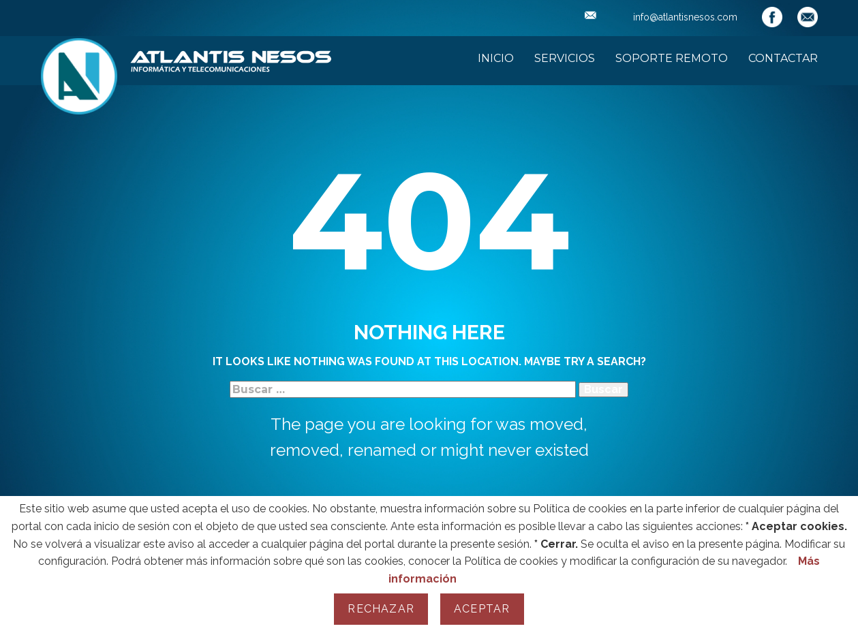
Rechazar (381, 608)
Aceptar (482, 608)
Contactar (783, 58)
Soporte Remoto (671, 58)
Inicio (496, 58)
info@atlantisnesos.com (661, 17)
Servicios (564, 58)
